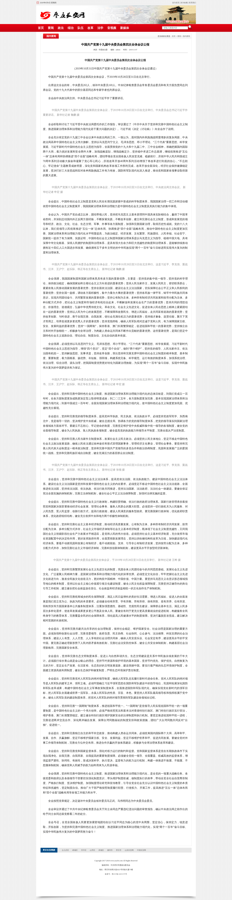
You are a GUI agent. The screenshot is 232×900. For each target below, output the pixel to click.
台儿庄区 (65, 850)
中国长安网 (141, 850)
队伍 (80, 28)
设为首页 (175, 3)
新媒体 (124, 28)
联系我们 (192, 3)
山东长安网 (129, 850)
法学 (100, 28)
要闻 (51, 28)
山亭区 (93, 850)
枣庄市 (119, 850)
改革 (90, 28)
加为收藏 (184, 3)
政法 (61, 28)
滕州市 (110, 850)
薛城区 (101, 850)
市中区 (84, 850)
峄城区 (75, 850)
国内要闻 (186, 36)
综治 (71, 28)
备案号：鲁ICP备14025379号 (116, 874)
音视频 (111, 28)
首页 (41, 28)
